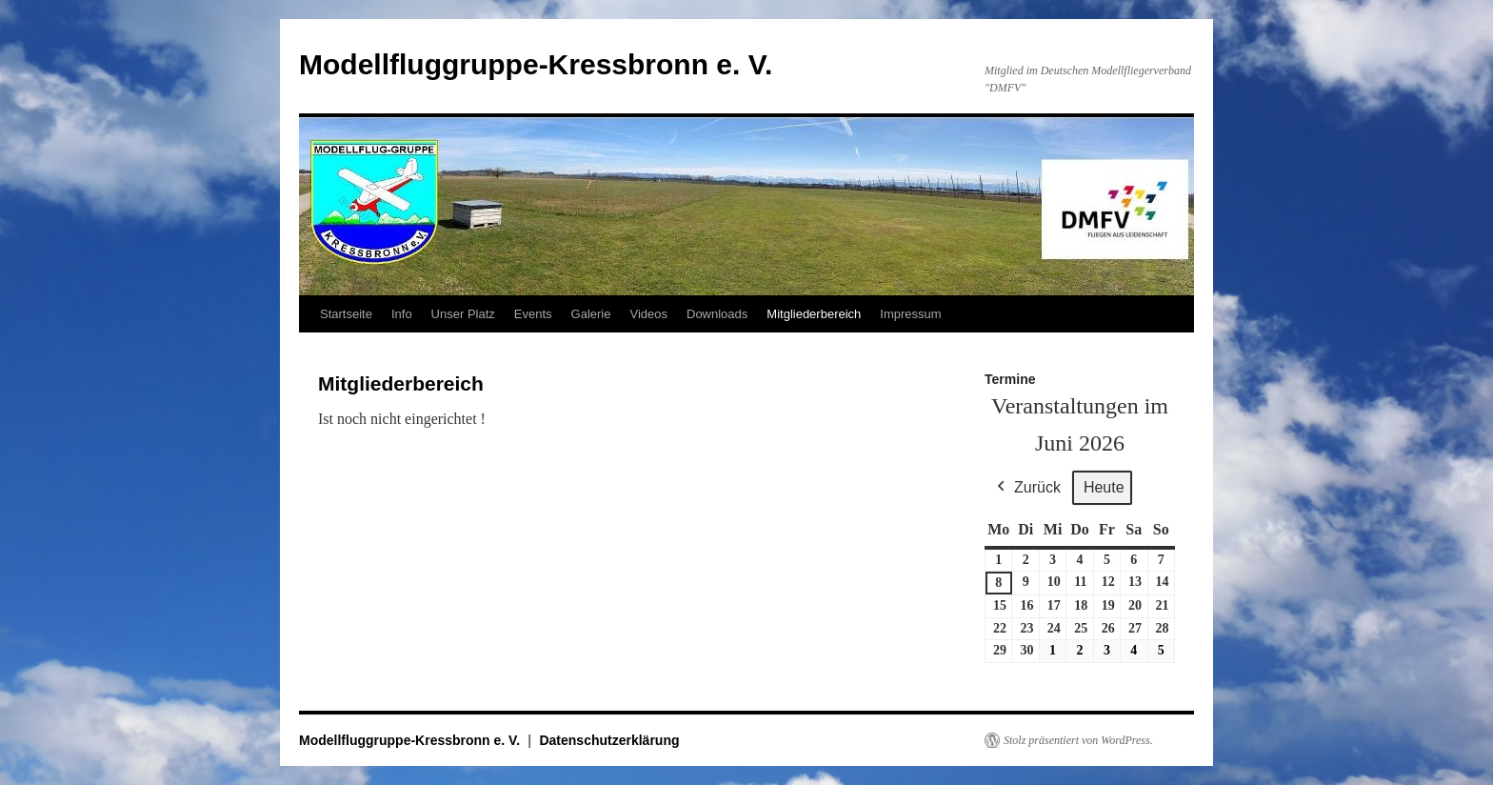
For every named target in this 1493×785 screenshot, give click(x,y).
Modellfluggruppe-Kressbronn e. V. (535, 64)
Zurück (1027, 487)
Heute (1104, 487)
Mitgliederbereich (813, 314)
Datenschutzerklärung (609, 740)
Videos (648, 314)
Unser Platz (463, 314)
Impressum (910, 314)
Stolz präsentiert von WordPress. (1078, 740)
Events (533, 314)
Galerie (591, 314)
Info (401, 314)
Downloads (717, 314)
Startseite (346, 314)
